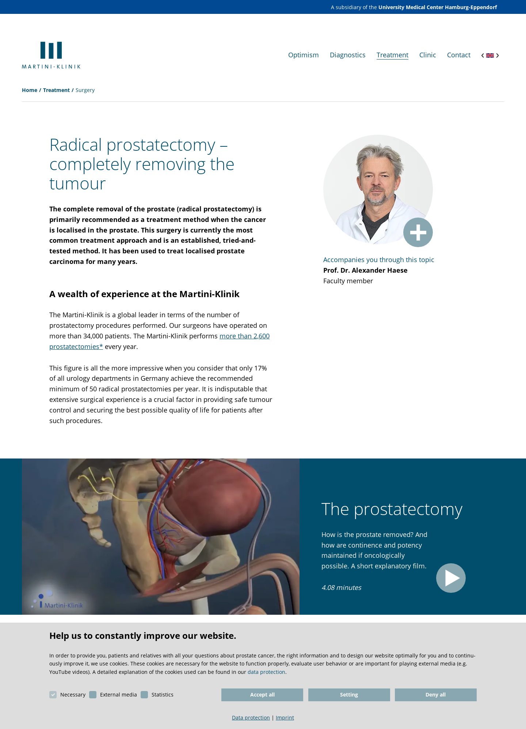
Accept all (262, 694)
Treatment (56, 90)
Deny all (436, 694)
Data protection (251, 717)
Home (29, 90)
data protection (266, 671)
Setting (349, 694)
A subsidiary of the (414, 7)
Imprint (285, 717)
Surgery (85, 90)
